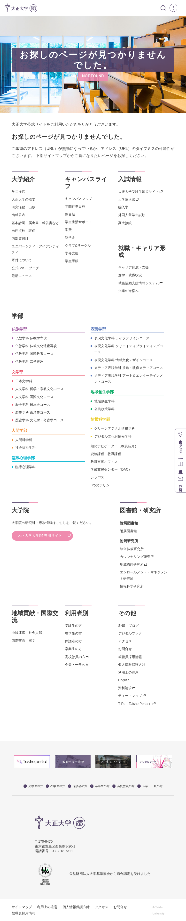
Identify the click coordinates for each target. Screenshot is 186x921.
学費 (68, 230)
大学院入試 (126, 199)
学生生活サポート (78, 222)
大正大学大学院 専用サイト (46, 536)
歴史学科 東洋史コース (32, 412)
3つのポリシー (102, 485)
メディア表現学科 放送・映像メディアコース (128, 367)
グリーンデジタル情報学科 (114, 428)
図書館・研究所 (140, 510)
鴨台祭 (70, 214)
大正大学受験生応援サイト (138, 191)
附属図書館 (128, 531)
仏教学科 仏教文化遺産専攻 (36, 346)
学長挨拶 (18, 191)
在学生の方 (73, 633)
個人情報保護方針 (131, 664)
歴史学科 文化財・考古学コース (39, 420)
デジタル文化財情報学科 (113, 436)
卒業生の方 (73, 649)
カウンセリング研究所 (137, 557)
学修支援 (71, 253)
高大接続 (125, 223)
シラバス (97, 477)
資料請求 (125, 688)
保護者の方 (73, 641)
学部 (17, 316)
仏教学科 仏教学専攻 (31, 338)
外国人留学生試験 (131, 215)
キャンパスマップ (78, 198)
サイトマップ (22, 907)
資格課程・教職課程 (106, 454)
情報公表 (18, 215)
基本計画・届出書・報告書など (35, 223)
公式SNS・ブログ (25, 268)
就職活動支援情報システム (138, 283)
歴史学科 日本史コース (32, 404)
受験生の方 (73, 625)
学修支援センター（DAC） (111, 469)
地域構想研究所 (132, 564)
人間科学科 (23, 439)
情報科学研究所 (132, 586)
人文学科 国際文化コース (34, 397)
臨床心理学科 (25, 467)
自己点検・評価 (23, 230)
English (123, 680)
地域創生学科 (104, 401)
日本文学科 (23, 381)
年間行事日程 (75, 206)
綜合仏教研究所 (132, 549)
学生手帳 (71, 261)
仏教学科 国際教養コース (34, 354)
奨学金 (70, 237)
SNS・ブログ (128, 625)
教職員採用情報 (130, 657)
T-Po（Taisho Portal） (135, 703)
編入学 (123, 207)
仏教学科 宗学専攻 (29, 361)
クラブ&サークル (78, 245)
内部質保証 (20, 238)
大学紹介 (23, 179)
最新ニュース (22, 275)
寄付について (22, 260)
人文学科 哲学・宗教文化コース (39, 389)
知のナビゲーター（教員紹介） (114, 446)
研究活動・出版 (23, 207)
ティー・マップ (130, 696)
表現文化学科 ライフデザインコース (121, 338)
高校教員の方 (75, 657)
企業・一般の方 (77, 664)
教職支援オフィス (104, 462)
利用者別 (76, 613)
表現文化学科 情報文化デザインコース (123, 360)
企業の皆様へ (128, 291)
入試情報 (129, 179)
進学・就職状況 (130, 275)
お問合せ (125, 649)
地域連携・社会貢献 (27, 632)
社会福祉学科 (25, 447)
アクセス (125, 641)
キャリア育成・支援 (133, 267)
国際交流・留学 (23, 640)
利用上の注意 (128, 672)
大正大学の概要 (23, 199)
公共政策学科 (104, 409)
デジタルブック (130, 633)
